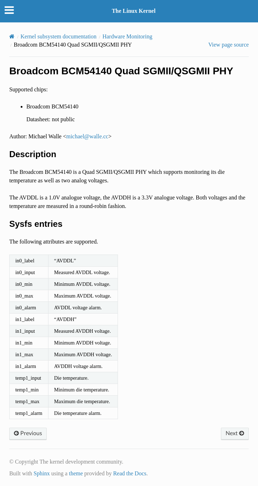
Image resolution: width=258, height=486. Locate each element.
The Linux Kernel (134, 11)
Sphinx (41, 473)
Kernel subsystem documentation (59, 36)
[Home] (12, 36)
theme (76, 473)
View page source (228, 45)
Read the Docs (129, 473)
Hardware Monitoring (127, 36)
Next (235, 433)
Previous (28, 433)
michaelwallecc (87, 136)
